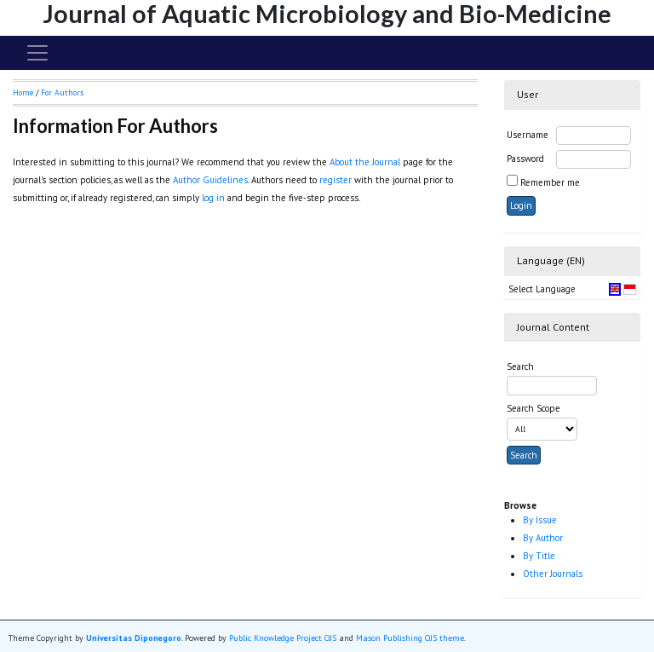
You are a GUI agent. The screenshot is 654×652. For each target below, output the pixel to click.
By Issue (540, 520)
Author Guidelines (210, 180)
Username (527, 135)
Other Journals (552, 574)
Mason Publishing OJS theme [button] (410, 637)
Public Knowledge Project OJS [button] (282, 637)
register (335, 180)
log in (213, 198)
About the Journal (365, 162)
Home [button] (23, 92)
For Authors (62, 92)
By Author (543, 538)
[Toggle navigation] (37, 53)
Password (525, 158)
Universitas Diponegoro (133, 637)
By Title (539, 556)
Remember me (550, 182)
